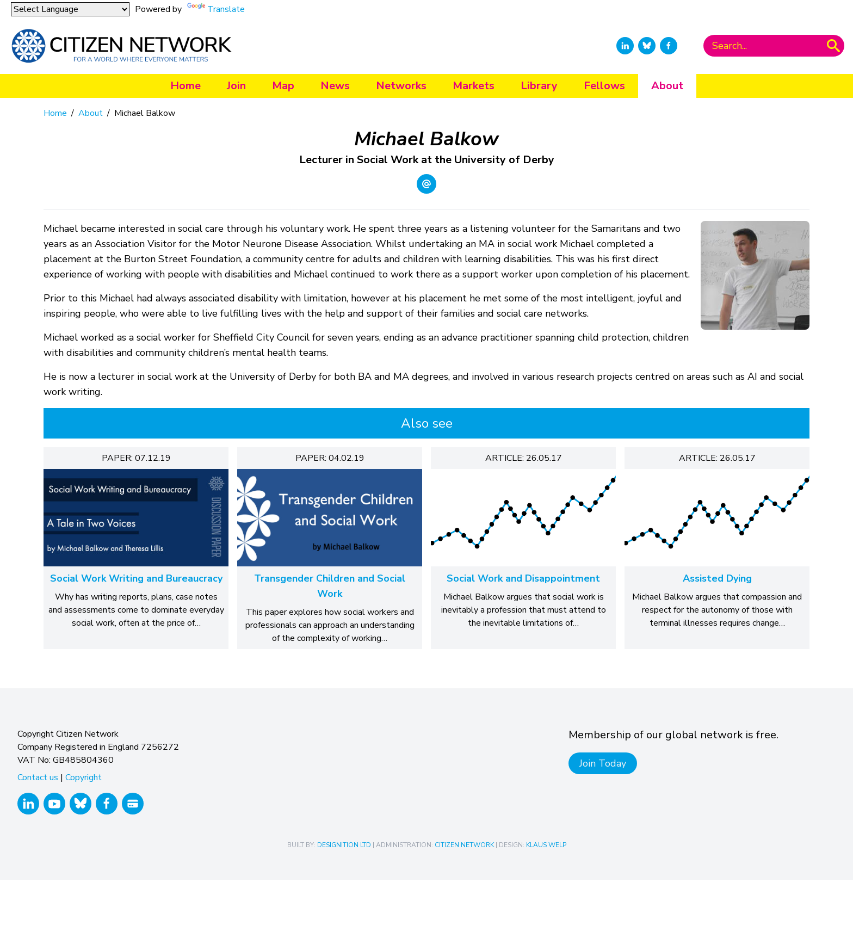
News (335, 85)
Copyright (83, 777)
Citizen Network (464, 845)
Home (185, 85)
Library (539, 85)
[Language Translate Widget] (70, 9)
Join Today (602, 763)
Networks (401, 85)
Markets (474, 85)
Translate (226, 9)
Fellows (604, 85)
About (667, 85)
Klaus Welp (546, 845)
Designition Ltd (344, 845)
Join (236, 85)
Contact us (37, 777)
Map (283, 85)
